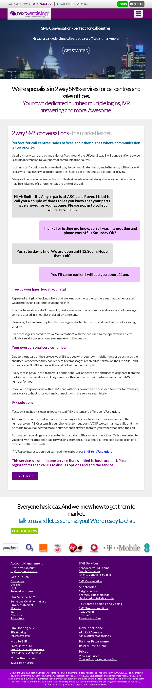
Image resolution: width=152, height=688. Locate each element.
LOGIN (122, 4)
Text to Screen (88, 578)
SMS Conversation (90, 581)
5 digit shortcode (89, 591)
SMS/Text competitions (93, 608)
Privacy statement (21, 604)
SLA (12, 611)
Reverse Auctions (90, 618)
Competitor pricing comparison (98, 659)
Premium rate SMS (21, 645)
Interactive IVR (20, 635)
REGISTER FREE (25, 476)
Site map (15, 608)
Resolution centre (21, 591)
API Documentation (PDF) (95, 635)
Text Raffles (86, 615)
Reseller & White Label (93, 645)
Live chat (16, 584)
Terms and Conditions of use (28, 601)
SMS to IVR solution (97, 451)
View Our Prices (89, 656)
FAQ (13, 588)
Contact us (17, 581)
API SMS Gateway (90, 632)
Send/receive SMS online (94, 567)
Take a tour (17, 618)
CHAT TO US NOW (24, 531)
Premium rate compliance (26, 652)
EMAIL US (63, 4)
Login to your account (23, 571)
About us (16, 615)
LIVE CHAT (81, 4)
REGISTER (136, 4)
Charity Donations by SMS (95, 574)
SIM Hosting (18, 632)
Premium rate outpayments (27, 649)
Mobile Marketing (90, 571)
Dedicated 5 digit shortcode (96, 598)
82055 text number (22, 662)
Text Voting (86, 611)
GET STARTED (76, 50)
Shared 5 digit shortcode (94, 594)
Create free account (23, 567)
